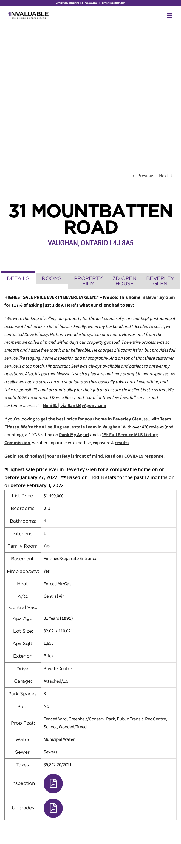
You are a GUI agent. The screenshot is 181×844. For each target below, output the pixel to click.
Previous (145, 176)
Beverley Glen (160, 297)
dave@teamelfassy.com (113, 2)
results (122, 442)
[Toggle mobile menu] (170, 16)
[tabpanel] (90, 557)
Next (163, 176)
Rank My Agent (74, 434)
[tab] (18, 277)
